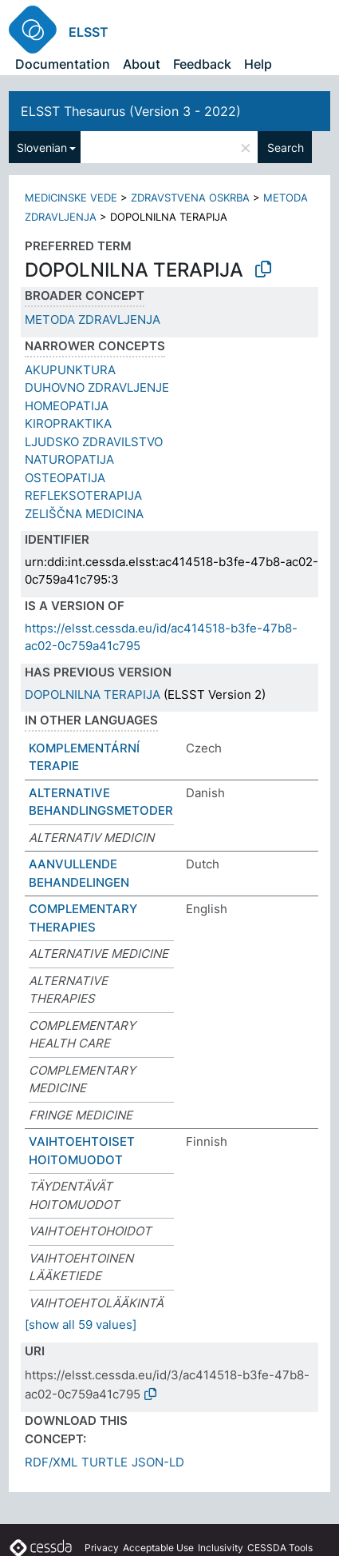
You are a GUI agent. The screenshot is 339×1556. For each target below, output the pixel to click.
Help (258, 64)
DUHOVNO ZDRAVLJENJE (97, 387)
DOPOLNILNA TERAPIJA (92, 694)
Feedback (202, 64)
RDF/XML (51, 1462)
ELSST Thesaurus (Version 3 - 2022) (131, 111)
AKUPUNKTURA (70, 369)
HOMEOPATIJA (66, 405)
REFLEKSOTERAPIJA (83, 495)
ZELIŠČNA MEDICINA (84, 513)
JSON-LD (158, 1462)
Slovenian (42, 147)
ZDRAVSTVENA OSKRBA (190, 197)
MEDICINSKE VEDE (71, 197)
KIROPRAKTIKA (68, 423)
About (141, 64)
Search (285, 147)
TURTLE (104, 1462)
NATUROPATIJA (69, 459)
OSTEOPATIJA (65, 477)
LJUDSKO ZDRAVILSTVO (94, 441)
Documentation (62, 64)
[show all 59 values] (80, 1324)
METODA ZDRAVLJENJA (92, 319)
